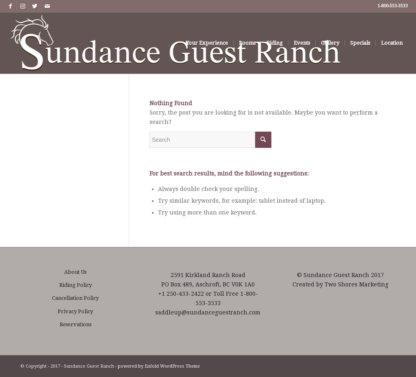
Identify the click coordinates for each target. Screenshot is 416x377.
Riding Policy (75, 285)
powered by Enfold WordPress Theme (159, 366)
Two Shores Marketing (356, 284)
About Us (75, 272)
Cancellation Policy (75, 298)
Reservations (75, 324)
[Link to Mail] (47, 6)
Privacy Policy (75, 311)
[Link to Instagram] (22, 6)
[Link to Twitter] (35, 6)
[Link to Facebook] (10, 6)
